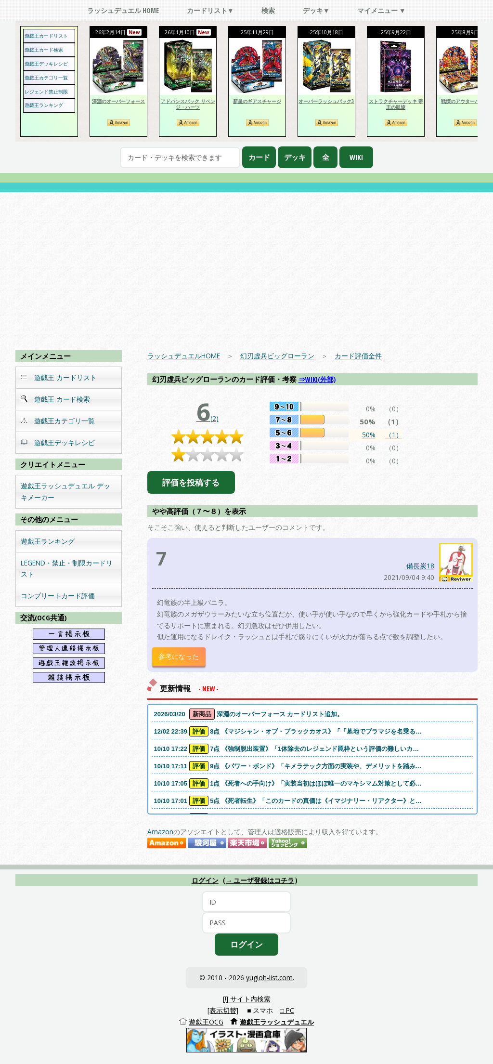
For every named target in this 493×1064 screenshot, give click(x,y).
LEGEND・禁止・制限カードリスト (67, 568)
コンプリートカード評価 (58, 595)
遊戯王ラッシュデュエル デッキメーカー (65, 491)
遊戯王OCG (206, 1021)
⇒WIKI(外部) (317, 379)
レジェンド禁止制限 (46, 91)
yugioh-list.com (269, 977)
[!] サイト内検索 (247, 998)
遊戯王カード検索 (44, 49)
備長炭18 (420, 565)
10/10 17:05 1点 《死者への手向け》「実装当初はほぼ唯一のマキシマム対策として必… (288, 783)
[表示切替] (223, 1010)
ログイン (205, 880)
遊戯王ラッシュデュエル (277, 1021)
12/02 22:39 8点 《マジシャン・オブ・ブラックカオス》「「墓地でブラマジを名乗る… (288, 731)
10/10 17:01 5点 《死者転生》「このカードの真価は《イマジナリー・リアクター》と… (288, 801)
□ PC (287, 1010)
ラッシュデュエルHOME (183, 355)
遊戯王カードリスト (46, 35)
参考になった (178, 656)
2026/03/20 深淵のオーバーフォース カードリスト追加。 (249, 714)
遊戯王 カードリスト (59, 377)
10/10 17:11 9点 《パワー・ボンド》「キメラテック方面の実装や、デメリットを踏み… (288, 766)
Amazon (160, 831)
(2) (207, 418)
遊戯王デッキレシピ (46, 63)
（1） (393, 434)
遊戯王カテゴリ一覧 (46, 77)
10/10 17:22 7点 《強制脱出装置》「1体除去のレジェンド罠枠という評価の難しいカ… (286, 749)
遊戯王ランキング (44, 105)
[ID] (246, 901)
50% (369, 434)
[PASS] (246, 922)
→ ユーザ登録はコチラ (260, 880)
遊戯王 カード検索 (55, 399)
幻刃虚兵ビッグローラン (277, 355)
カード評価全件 (358, 355)
